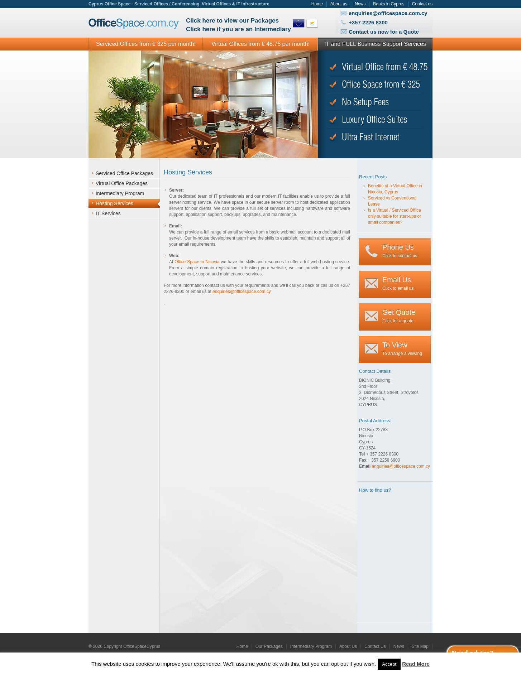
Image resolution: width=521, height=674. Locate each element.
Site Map (420, 646)
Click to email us (398, 283)
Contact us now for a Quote (384, 32)
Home (317, 3)
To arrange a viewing (402, 348)
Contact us (422, 3)
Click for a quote (398, 315)
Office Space (134, 23)
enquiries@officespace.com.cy (388, 13)
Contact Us (375, 646)
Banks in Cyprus (388, 3)
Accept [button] (389, 664)
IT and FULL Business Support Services (375, 44)
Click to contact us (399, 250)
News (360, 3)
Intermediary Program (311, 646)
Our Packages (269, 646)
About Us (348, 646)
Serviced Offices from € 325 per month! (146, 44)
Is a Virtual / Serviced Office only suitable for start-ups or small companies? (394, 216)
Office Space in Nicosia (197, 261)
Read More (416, 664)
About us (338, 3)
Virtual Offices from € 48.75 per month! (260, 44)
